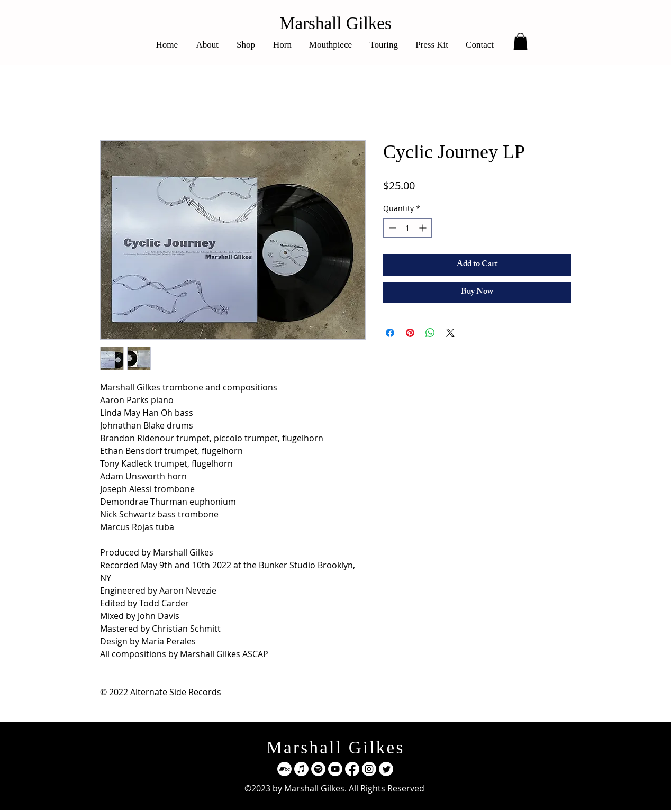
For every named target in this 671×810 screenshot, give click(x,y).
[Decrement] (391, 228)
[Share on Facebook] (390, 332)
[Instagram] (369, 769)
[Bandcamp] (284, 769)
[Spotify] (318, 769)
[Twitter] (386, 769)
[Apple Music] (301, 769)
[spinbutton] (407, 228)
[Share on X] (450, 332)
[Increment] (423, 228)
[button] (520, 41)
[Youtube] (335, 769)
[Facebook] (352, 769)
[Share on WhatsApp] (430, 332)
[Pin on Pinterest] (410, 332)
